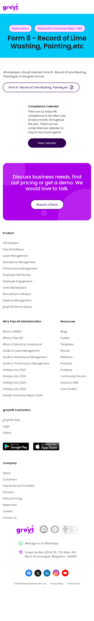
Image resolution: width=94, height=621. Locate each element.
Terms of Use (73, 583)
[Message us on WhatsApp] (47, 543)
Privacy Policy (56, 583)
